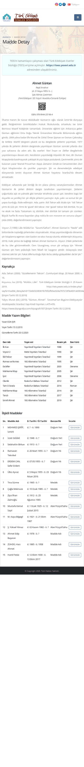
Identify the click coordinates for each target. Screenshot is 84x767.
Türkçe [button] (73, 4)
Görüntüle (75, 427)
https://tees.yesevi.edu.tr (61, 65)
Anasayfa (7, 37)
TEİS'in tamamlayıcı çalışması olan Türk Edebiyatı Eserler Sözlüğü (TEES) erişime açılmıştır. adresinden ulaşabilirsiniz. (42, 65)
